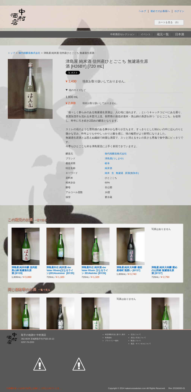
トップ (11, 53)
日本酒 (179, 34)
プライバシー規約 (111, 341)
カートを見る (169, 22)
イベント (146, 34)
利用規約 (108, 338)
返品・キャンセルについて (141, 344)
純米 (107, 173)
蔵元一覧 (163, 34)
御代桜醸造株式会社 (29, 53)
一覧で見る (41, 220)
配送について (136, 341)
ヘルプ (142, 11)
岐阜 (107, 163)
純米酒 (108, 168)
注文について (136, 334)
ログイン (179, 11)
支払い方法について (138, 338)
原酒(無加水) (132, 173)
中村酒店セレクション (122, 34)
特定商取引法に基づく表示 (115, 334)
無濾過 (119, 173)
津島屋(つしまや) (114, 158)
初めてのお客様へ (160, 11)
